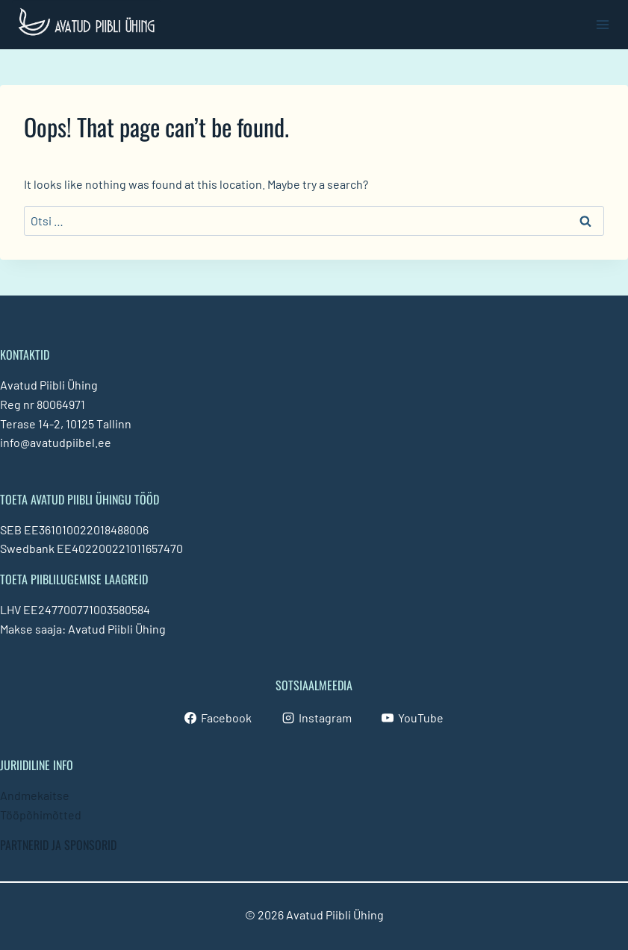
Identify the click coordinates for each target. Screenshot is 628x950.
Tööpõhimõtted (40, 814)
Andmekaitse (34, 795)
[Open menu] (602, 24)
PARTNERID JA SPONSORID (58, 845)
